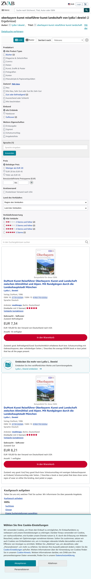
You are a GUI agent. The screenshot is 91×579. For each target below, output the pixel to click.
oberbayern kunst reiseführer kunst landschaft (59, 25)
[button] (86, 242)
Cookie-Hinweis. (24, 552)
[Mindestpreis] (8, 183)
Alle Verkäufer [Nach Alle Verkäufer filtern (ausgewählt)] (12, 218)
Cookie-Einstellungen (13, 549)
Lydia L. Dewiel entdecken (28, 368)
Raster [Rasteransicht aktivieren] (30, 40)
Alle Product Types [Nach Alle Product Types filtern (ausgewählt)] (13, 51)
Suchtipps (9, 506)
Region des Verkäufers (13, 202)
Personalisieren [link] (22, 569)
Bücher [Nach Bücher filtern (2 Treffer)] (9, 54)
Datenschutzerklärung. (65, 555)
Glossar (8, 509)
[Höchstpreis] (23, 183)
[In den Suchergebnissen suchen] (45, 242)
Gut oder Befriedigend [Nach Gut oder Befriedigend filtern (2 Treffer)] (15, 94)
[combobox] (49, 10)
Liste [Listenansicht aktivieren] (18, 40)
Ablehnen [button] (52, 563)
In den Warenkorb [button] (45, 337)
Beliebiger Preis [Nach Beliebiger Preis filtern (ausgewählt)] (11, 164)
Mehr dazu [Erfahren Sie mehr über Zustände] (16, 84)
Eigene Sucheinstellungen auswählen (21, 513)
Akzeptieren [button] (20, 563)
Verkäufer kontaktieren (13, 311)
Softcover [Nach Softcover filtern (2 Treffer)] (10, 117)
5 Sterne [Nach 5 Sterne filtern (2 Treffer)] (16, 232)
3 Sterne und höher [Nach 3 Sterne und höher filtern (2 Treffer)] (20, 225)
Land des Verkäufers (12, 208)
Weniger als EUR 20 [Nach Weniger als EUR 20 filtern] (13, 168)
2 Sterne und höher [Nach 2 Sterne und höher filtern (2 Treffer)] (20, 222)
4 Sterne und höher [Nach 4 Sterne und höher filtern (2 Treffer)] (20, 229)
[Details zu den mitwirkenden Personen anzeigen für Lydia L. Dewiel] (11, 290)
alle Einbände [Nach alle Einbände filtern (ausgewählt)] (10, 110)
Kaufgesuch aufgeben (13, 498)
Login (79, 4)
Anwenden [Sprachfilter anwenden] (9, 153)
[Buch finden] (86, 10)
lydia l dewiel (18, 25)
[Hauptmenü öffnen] (6, 10)
